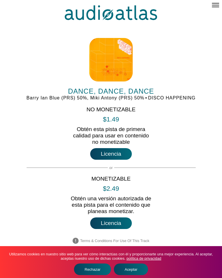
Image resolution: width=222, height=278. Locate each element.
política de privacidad (144, 258)
